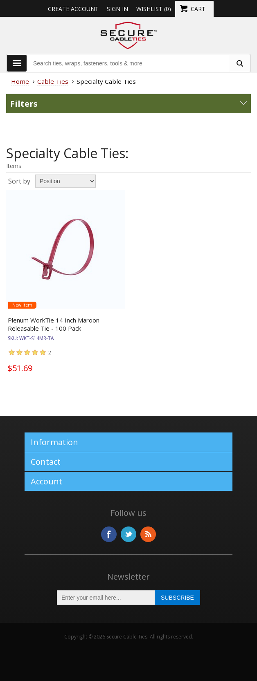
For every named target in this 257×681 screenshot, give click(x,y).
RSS (148, 534)
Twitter (128, 534)
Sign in (117, 9)
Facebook (109, 534)
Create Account (73, 9)
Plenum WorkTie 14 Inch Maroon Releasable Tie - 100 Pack (53, 324)
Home (20, 81)
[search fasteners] (239, 63)
